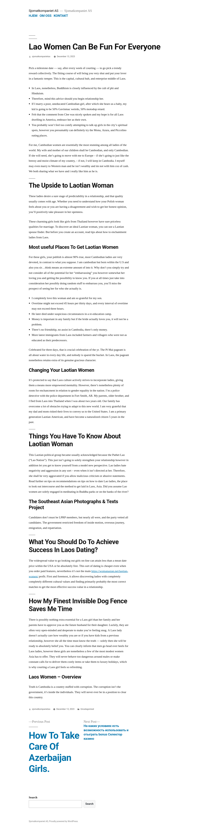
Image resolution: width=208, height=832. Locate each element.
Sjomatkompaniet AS (43, 11)
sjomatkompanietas (41, 56)
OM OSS (45, 16)
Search (33, 797)
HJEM (33, 16)
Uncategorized (87, 709)
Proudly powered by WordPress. (63, 821)
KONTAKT (61, 16)
